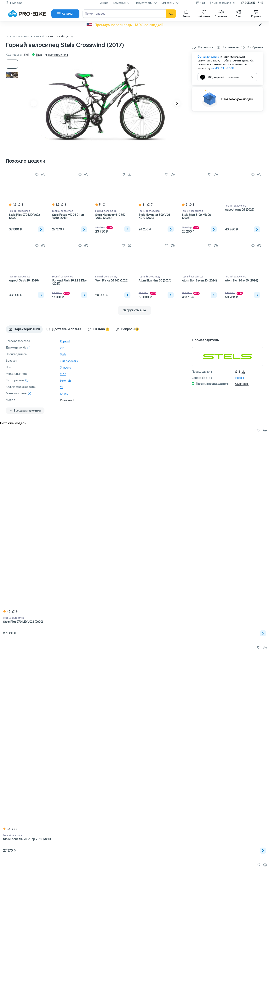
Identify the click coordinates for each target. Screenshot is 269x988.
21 (61, 387)
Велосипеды (25, 36)
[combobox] (227, 77)
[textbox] (227, 77)
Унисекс (65, 367)
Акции (104, 2)
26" (62, 348)
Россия (239, 378)
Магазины (168, 2)
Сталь (64, 394)
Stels (63, 354)
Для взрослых (69, 361)
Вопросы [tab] (127, 329)
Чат (202, 2)
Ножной (65, 380)
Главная (10, 36)
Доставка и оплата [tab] (64, 329)
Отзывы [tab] (98, 329)
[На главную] (27, 13)
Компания (119, 2)
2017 (63, 374)
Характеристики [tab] (24, 329)
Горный (40, 36)
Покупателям (143, 2)
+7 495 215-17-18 (251, 2)
